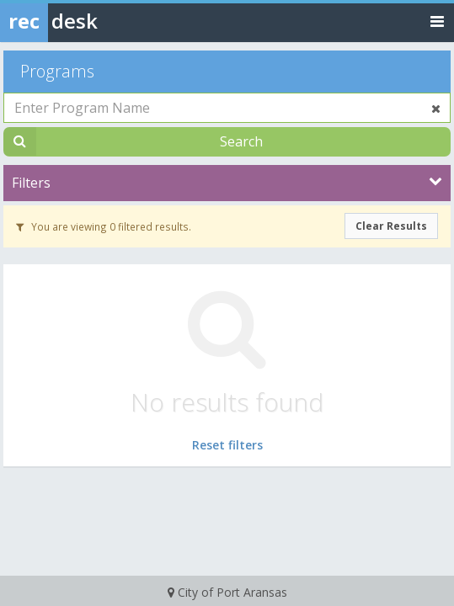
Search (241, 141)
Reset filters (227, 445)
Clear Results (391, 226)
